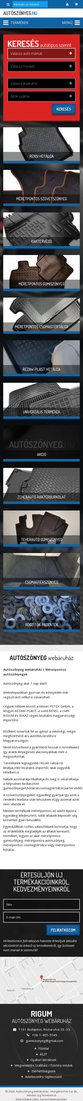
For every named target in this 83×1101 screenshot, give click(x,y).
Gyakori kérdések (43, 1060)
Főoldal (43, 1048)
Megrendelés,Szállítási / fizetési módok (43, 1065)
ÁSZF (43, 1054)
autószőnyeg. (20, 13)
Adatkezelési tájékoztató (43, 1076)
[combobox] (41, 53)
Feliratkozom (63, 930)
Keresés (63, 109)
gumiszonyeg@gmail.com (41, 1041)
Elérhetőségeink (43, 1071)
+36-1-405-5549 (41, 1035)
